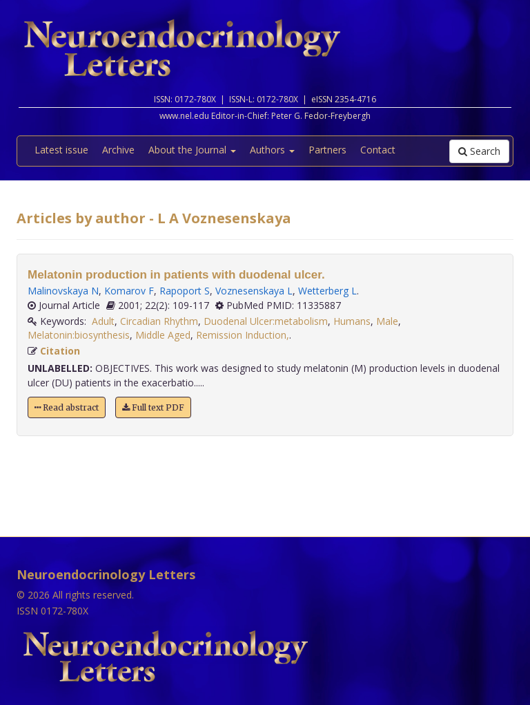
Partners (327, 149)
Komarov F (129, 290)
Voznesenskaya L (254, 290)
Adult (103, 321)
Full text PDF (153, 407)
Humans (352, 321)
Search (479, 151)
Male (387, 321)
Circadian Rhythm (159, 321)
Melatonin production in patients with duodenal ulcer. (176, 274)
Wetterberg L (327, 290)
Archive (118, 149)
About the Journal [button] (192, 149)
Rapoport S (184, 290)
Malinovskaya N (63, 290)
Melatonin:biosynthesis (79, 334)
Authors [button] (272, 149)
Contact (377, 149)
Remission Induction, (242, 334)
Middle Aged (162, 334)
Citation (60, 350)
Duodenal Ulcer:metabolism (266, 321)
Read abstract (67, 407)
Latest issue (61, 149)
